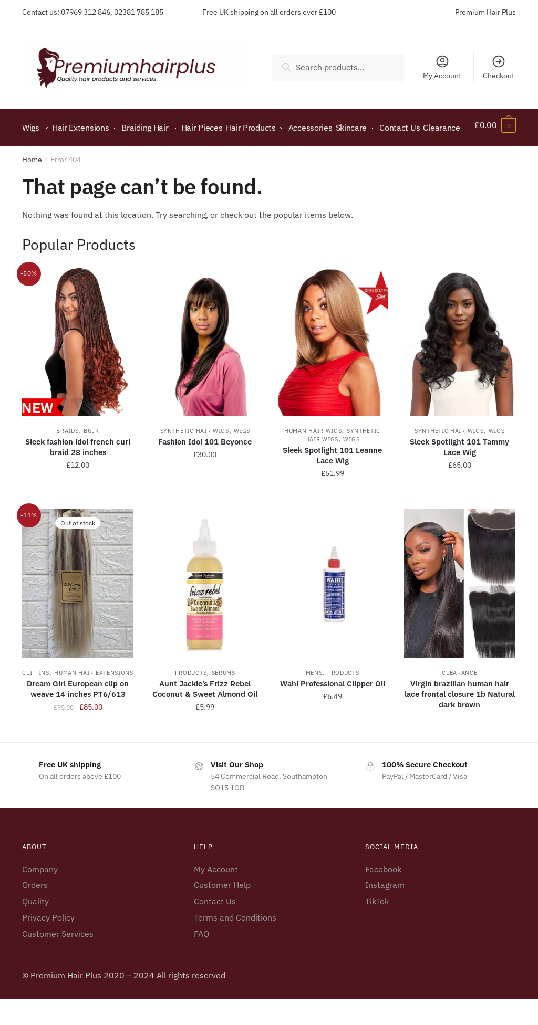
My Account (442, 67)
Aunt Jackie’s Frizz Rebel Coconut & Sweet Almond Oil (204, 714)
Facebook (383, 894)
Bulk (91, 456)
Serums (223, 698)
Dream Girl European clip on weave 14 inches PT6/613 (78, 714)
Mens (314, 698)
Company (40, 894)
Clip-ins (35, 698)
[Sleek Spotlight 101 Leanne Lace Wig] (332, 367)
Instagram (385, 910)
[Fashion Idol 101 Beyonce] (205, 367)
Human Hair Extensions (93, 698)
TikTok (377, 927)
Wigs (242, 456)
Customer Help (222, 910)
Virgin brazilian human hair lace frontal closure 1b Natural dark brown (460, 719)
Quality (35, 927)
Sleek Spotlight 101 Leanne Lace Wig (332, 481)
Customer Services (58, 959)
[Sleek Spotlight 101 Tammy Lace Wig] (459, 367)
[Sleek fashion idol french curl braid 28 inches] (77, 367)
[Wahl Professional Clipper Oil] (332, 608)
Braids (67, 456)
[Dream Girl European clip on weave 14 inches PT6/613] (77, 608)
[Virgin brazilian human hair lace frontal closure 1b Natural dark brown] (459, 608)
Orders (35, 910)
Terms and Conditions (235, 943)
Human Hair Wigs (313, 456)
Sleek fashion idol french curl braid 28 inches (77, 472)
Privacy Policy (48, 943)
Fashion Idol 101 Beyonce (205, 467)
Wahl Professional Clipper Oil (332, 709)
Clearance (459, 698)
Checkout (498, 67)
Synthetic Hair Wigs (194, 456)
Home (32, 185)
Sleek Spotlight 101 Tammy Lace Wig (459, 472)
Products (191, 698)
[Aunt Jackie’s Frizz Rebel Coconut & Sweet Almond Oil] (205, 608)
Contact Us (215, 927)
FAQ (201, 959)
